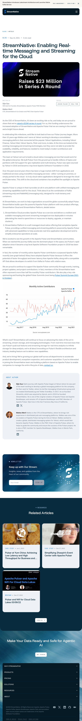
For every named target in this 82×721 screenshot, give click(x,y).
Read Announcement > (56, 3)
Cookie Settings (38, 713)
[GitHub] (69, 701)
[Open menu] (76, 12)
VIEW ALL (41, 615)
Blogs (4, 26)
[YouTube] (54, 701)
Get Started (41, 649)
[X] (59, 701)
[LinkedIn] (64, 701)
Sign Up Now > (71, 3)
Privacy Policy (25, 713)
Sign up (38, 477)
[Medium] (75, 701)
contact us (48, 359)
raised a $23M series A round (29, 118)
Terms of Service (12, 713)
